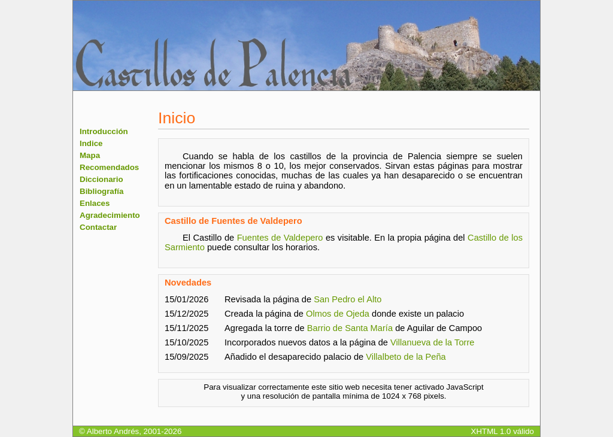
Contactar (98, 227)
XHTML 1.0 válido (502, 431)
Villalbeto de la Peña (405, 357)
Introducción (104, 131)
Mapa (90, 155)
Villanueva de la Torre (432, 342)
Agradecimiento (110, 215)
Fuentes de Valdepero (280, 237)
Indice (91, 143)
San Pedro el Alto (347, 299)
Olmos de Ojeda (337, 313)
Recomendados (109, 167)
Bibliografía (101, 191)
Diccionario (101, 179)
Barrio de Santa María (350, 328)
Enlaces (95, 203)
